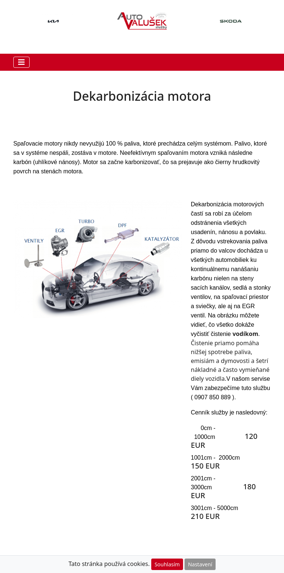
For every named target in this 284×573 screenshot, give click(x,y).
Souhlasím (167, 564)
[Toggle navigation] (21, 62)
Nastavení (200, 564)
